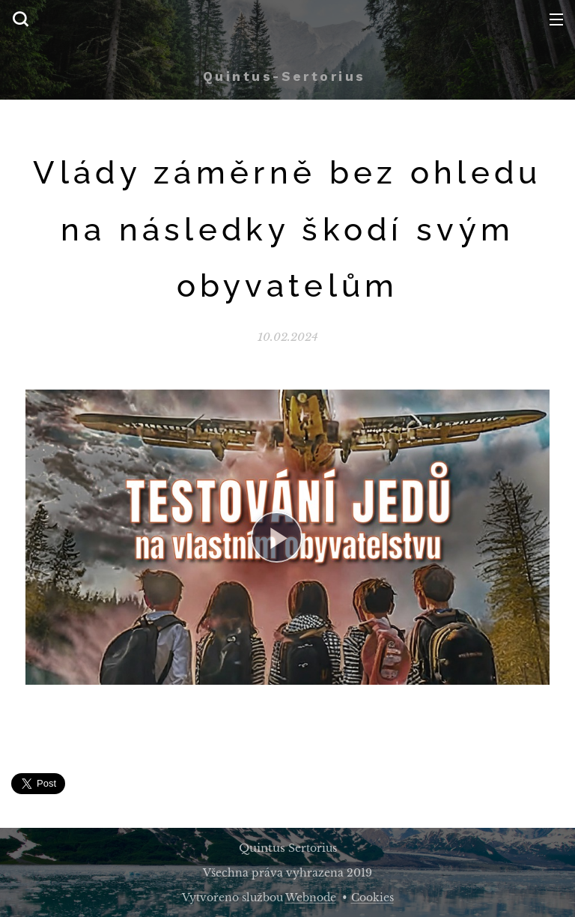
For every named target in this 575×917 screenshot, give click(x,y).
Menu (556, 19)
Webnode (310, 897)
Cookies (372, 897)
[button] (20, 18)
